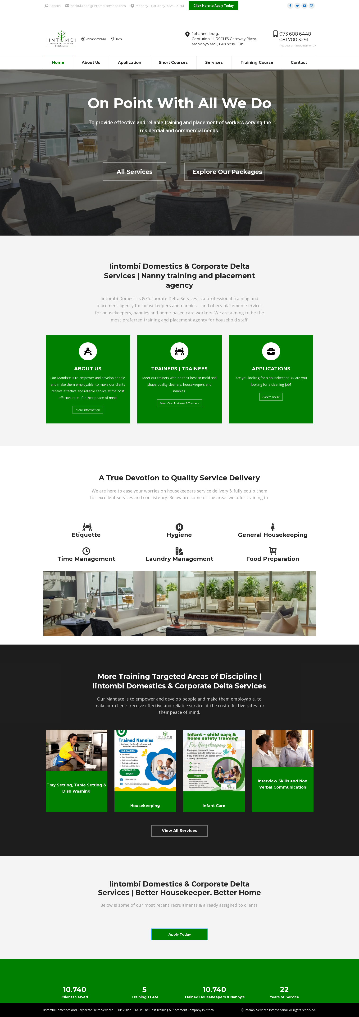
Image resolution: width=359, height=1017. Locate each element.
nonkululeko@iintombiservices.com (95, 6)
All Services (135, 171)
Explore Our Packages (227, 171)
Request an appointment (297, 45)
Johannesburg (93, 39)
